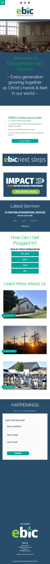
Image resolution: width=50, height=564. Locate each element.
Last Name (12, 442)
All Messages (25, 226)
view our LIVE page (25, 141)
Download (34, 220)
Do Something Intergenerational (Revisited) (25, 212)
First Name (13, 435)
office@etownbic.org (25, 550)
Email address (14, 426)
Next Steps (25, 254)
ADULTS (25, 259)
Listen (24, 220)
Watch (15, 220)
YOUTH (25, 265)
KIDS (25, 271)
